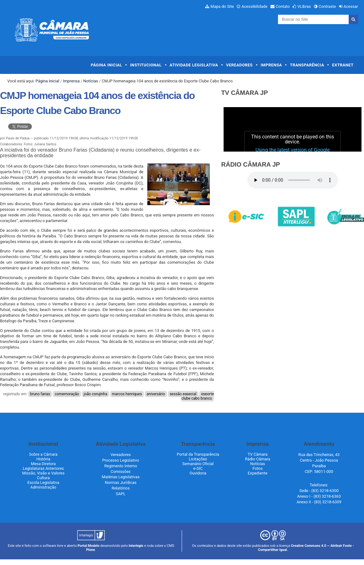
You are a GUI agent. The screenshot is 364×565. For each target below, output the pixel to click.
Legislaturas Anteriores (43, 468)
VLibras (304, 6)
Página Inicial (106, 65)
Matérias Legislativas (120, 476)
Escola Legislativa (43, 482)
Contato (283, 6)
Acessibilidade (254, 6)
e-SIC (198, 468)
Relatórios (120, 488)
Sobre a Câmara (43, 454)
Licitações (198, 459)
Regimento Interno (120, 466)
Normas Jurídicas (120, 482)
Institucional (146, 65)
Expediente (257, 473)
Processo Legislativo (120, 460)
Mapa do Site (222, 6)
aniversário (156, 394)
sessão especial (183, 394)
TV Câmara (258, 454)
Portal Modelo (88, 546)
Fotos (258, 468)
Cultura (43, 477)
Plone (90, 550)
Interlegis (136, 546)
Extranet (342, 65)
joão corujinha (95, 394)
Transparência (307, 65)
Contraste (327, 6)
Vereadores (239, 65)
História (43, 459)
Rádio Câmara (257, 459)
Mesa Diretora (43, 463)
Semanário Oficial (198, 463)
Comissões (121, 471)
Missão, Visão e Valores (43, 473)
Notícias (90, 81)
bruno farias (40, 394)
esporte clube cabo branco (197, 396)
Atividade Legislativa (193, 65)
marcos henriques (127, 394)
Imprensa (271, 65)
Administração (43, 487)
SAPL (120, 493)
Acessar (350, 6)
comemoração (67, 394)
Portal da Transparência (198, 454)
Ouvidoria (198, 473)
